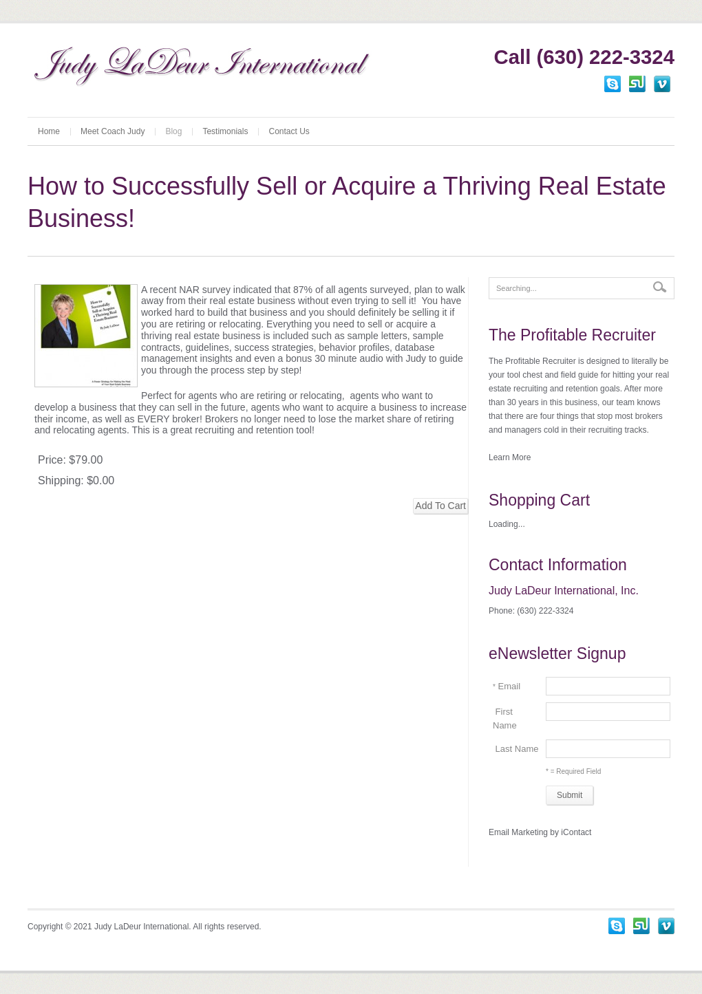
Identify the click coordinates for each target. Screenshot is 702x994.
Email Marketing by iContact (540, 832)
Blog (173, 131)
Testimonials (225, 131)
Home (49, 131)
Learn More (510, 457)
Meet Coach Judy (113, 131)
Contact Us (288, 131)
